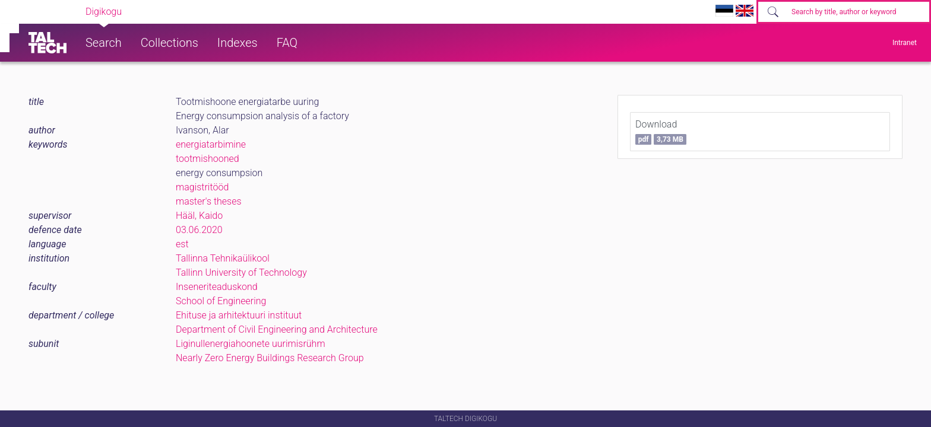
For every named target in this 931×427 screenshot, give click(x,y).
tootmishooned (207, 158)
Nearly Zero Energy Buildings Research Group (270, 358)
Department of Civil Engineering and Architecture (277, 329)
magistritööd (202, 187)
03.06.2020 (199, 229)
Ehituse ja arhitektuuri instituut (239, 315)
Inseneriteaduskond (217, 286)
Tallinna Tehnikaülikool (223, 258)
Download (660, 132)
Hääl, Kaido (199, 215)
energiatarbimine (211, 144)
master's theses (209, 201)
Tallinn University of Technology (241, 272)
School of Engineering (221, 301)
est (182, 244)
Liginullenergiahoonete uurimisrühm (250, 343)
